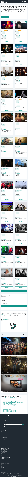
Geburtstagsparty (3, 438)
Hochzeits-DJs (2, 441)
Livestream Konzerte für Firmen (5, 448)
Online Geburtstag (3, 450)
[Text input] (13, 424)
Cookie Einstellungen (18, 475)
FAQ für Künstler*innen (4, 430)
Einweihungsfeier (3, 452)
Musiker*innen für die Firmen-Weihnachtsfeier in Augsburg (12, 408)
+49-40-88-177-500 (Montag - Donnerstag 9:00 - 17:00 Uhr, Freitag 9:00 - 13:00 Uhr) (10, 473)
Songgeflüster (2, 458)
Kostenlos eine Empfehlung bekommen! (8, 321)
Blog (1, 464)
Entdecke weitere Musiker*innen (14, 290)
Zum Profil (7, 41)
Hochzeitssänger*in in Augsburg (8, 406)
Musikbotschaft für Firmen (4, 446)
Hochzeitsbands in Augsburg (7, 403)
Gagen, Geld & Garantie (4, 432)
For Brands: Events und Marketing (5, 457)
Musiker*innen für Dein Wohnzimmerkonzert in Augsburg (12, 398)
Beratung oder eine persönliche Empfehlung (9, 314)
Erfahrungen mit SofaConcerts (5, 463)
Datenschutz (11, 475)
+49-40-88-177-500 (5, 319)
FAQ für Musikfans (3, 431)
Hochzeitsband (3, 439)
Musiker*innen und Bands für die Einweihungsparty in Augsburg (13, 402)
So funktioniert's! (13, 16)
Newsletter (2, 468)
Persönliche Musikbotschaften (5, 447)
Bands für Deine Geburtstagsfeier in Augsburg (10, 401)
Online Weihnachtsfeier (4, 445)
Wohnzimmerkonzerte (4, 437)
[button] (25, 2)
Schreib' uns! (4, 320)
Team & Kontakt (3, 462)
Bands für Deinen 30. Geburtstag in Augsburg (10, 410)
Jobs (1, 465)
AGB (14, 475)
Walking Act (2, 453)
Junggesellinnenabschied (4, 451)
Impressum (8, 475)
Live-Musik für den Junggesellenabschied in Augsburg (11, 400)
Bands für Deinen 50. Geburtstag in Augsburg (10, 404)
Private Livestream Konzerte (4, 449)
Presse (1, 466)
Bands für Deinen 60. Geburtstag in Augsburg (10, 405)
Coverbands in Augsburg (7, 409)
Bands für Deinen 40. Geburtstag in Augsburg (10, 411)
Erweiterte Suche (14, 308)
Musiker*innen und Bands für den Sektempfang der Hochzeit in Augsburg (14, 397)
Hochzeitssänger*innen (4, 440)
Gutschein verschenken (4, 433)
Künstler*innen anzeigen (14, 306)
